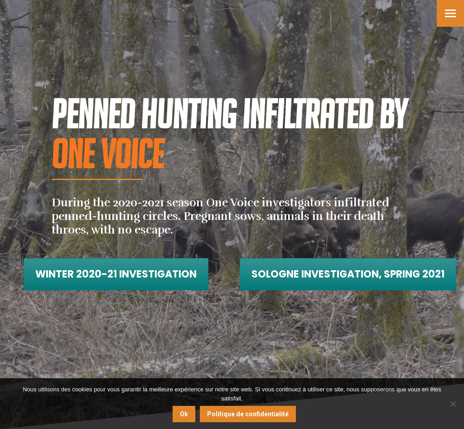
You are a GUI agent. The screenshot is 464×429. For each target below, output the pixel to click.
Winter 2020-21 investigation (116, 274)
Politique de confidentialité (248, 414)
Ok (184, 414)
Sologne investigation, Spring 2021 (348, 274)
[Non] (452, 403)
